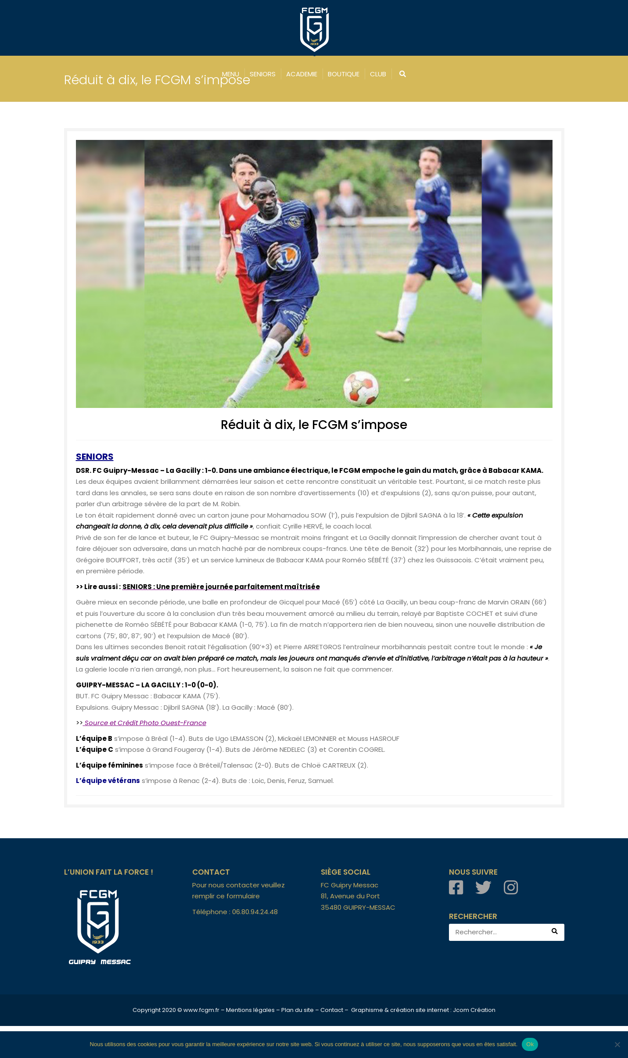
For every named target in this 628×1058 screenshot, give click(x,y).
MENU (230, 74)
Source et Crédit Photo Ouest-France (145, 754)
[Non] (617, 1044)
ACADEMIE (301, 74)
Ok (530, 1044)
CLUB (378, 74)
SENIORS (263, 74)
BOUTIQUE (343, 74)
